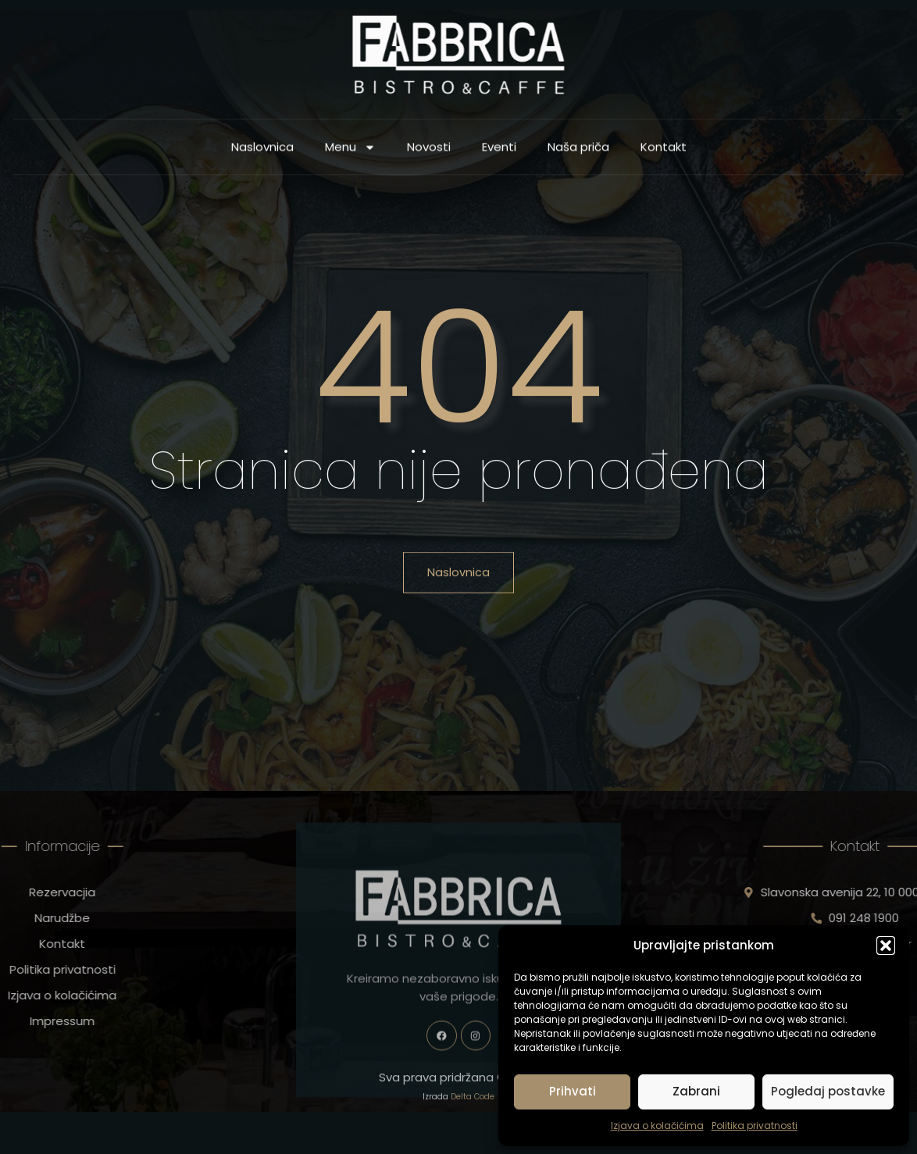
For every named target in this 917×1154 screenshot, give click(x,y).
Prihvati (572, 1091)
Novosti (429, 151)
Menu (350, 152)
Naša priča (578, 151)
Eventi (499, 151)
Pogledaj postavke (828, 1091)
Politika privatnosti (754, 1125)
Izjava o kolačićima (657, 1125)
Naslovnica (262, 151)
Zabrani (696, 1091)
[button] (886, 945)
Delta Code (472, 1112)
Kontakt (663, 151)
